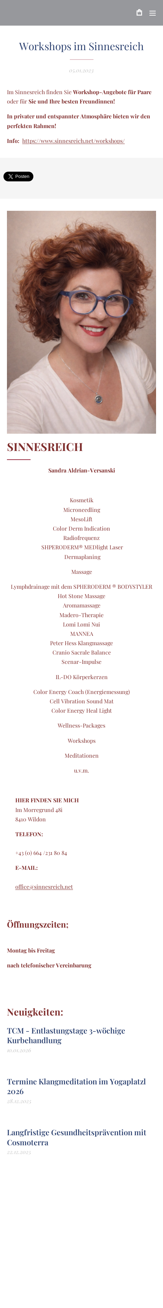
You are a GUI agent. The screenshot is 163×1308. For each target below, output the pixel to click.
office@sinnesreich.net (44, 886)
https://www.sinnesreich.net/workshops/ (73, 140)
